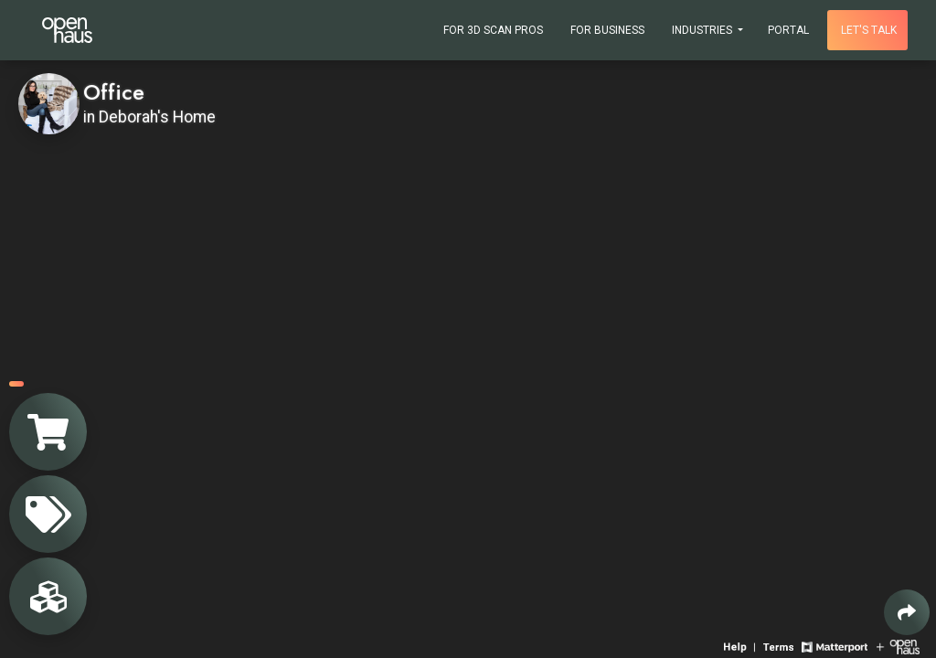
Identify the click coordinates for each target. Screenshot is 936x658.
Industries (703, 30)
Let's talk (869, 30)
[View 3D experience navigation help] (741, 645)
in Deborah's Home (149, 117)
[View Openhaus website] (898, 645)
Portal (788, 30)
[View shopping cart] (48, 432)
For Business (607, 30)
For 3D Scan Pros (493, 30)
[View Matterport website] (834, 645)
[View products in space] (48, 514)
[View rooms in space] (48, 596)
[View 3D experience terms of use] (780, 645)
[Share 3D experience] (907, 612)
